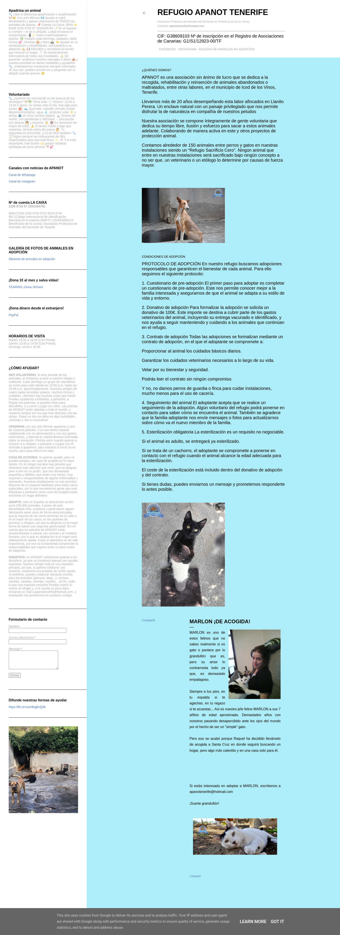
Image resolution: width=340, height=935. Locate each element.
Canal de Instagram (22, 181)
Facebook (165, 49)
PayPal (13, 315)
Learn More (253, 921)
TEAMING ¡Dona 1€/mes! (26, 287)
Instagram (186, 49)
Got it (277, 921)
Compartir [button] (148, 620)
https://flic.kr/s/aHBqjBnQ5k (27, 707)
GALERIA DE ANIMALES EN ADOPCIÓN (225, 49)
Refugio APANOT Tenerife (212, 12)
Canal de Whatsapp (22, 175)
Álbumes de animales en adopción (32, 259)
